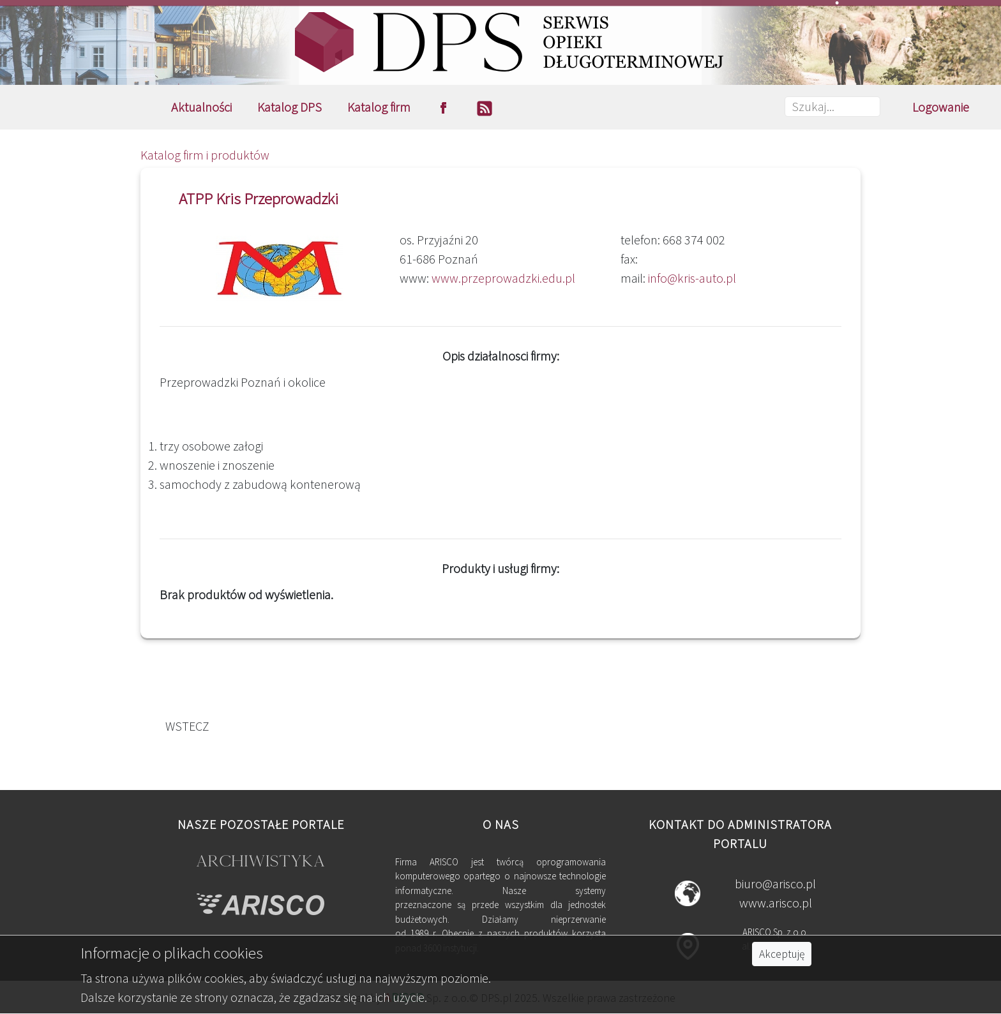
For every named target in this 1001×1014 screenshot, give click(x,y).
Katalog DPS (289, 107)
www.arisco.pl (775, 903)
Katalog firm (378, 107)
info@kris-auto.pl (692, 278)
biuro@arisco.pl (775, 883)
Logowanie (940, 107)
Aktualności (201, 107)
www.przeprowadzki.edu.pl (503, 278)
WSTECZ (184, 726)
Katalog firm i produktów (204, 155)
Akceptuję (781, 954)
